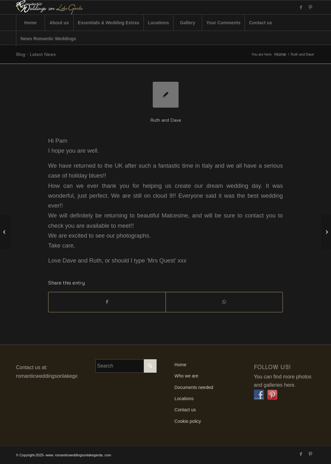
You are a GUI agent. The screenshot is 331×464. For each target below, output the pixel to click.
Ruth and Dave (165, 120)
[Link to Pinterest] (310, 7)
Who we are (186, 375)
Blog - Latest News (36, 54)
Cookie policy (187, 421)
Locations (184, 398)
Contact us (185, 409)
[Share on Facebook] (107, 302)
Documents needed (193, 387)
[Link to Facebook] (300, 7)
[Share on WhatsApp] (224, 302)
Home (280, 54)
